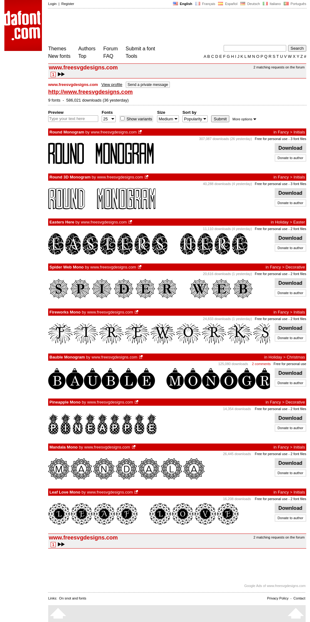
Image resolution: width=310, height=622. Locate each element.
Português (294, 4)
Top (82, 56)
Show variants (138, 119)
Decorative (295, 267)
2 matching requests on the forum (279, 67)
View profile (111, 84)
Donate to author (290, 158)
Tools (131, 56)
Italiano (272, 4)
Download (290, 148)
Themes (57, 48)
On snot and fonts (72, 598)
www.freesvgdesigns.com (114, 132)
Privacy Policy (277, 598)
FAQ (108, 56)
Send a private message (148, 85)
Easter (299, 222)
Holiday (281, 222)
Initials (299, 132)
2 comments (261, 364)
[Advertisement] (162, 27)
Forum (110, 48)
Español (227, 4)
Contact (299, 598)
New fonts (59, 56)
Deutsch (250, 4)
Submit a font (140, 48)
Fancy (283, 132)
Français (205, 4)
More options (244, 119)
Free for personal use (271, 139)
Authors (86, 48)
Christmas (296, 357)
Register (67, 4)
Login (52, 4)
